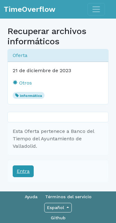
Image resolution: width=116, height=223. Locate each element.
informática (31, 96)
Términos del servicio (68, 196)
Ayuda (31, 196)
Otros (22, 83)
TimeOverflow (29, 9)
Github (58, 217)
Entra (23, 171)
